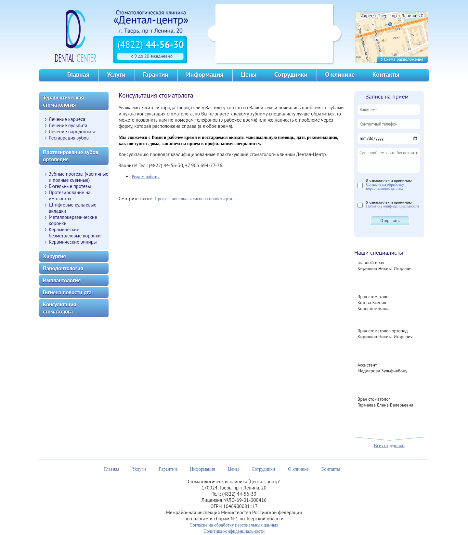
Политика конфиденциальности (234, 531)
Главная (78, 74)
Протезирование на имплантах (70, 195)
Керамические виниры (73, 242)
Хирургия (54, 256)
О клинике (340, 74)
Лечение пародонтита (72, 131)
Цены (248, 74)
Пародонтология (63, 268)
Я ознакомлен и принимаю (388, 184)
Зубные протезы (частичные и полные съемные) (78, 177)
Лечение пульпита (68, 125)
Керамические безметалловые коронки (75, 232)
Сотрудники (291, 74)
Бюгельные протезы (70, 186)
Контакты (385, 74)
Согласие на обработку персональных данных (385, 186)
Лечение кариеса (67, 119)
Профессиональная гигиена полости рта (193, 198)
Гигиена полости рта (67, 292)
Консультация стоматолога (59, 308)
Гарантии (155, 74)
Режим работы (146, 176)
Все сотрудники (389, 445)
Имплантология (62, 280)
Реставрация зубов (69, 138)
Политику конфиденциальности (392, 206)
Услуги (116, 74)
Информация (204, 74)
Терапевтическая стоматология (63, 101)
